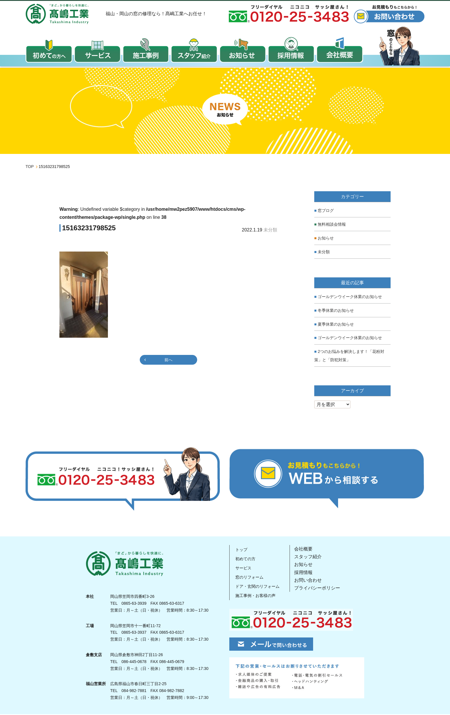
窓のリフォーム (250, 578)
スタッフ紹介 (311, 557)
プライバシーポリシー (321, 589)
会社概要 (307, 550)
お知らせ (326, 239)
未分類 (324, 252)
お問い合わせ (311, 581)
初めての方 (245, 559)
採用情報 (307, 573)
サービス (243, 569)
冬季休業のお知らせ (336, 311)
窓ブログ (326, 211)
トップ (241, 550)
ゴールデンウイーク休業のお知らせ (350, 297)
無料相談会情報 (332, 225)
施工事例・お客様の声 (257, 596)
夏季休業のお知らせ (336, 325)
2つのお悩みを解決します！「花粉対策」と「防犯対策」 (349, 356)
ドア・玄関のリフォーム (259, 587)
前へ (168, 361)
